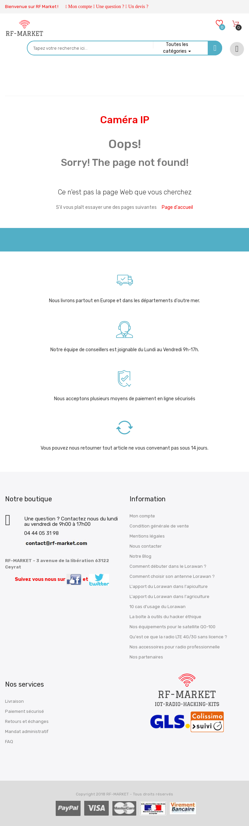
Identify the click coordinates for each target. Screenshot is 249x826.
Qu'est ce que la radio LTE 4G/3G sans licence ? (178, 636)
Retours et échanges (27, 721)
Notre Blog (140, 556)
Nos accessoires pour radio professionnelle (175, 646)
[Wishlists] (218, 24)
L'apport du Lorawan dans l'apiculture (169, 586)
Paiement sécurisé (24, 711)
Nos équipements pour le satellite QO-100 (172, 626)
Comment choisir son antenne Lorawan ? (172, 576)
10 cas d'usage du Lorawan (158, 606)
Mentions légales (147, 536)
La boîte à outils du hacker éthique (165, 616)
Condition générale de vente (159, 526)
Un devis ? (138, 6)
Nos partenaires (146, 656)
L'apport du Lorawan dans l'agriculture (169, 596)
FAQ (9, 741)
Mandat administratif (26, 731)
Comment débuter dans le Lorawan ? (168, 566)
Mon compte (80, 6)
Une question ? (110, 6)
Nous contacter (146, 546)
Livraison (14, 701)
